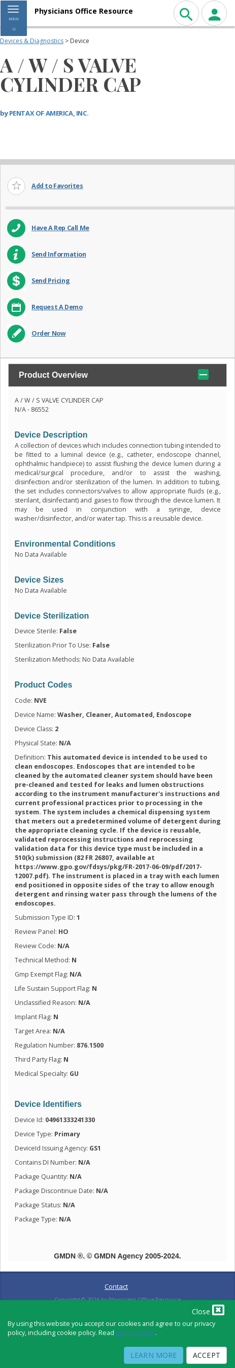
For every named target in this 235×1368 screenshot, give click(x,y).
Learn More (153, 1355)
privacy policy (135, 1332)
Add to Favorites (57, 186)
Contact (116, 1286)
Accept (206, 1355)
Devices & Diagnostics (31, 41)
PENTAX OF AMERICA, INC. (48, 113)
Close (208, 1310)
